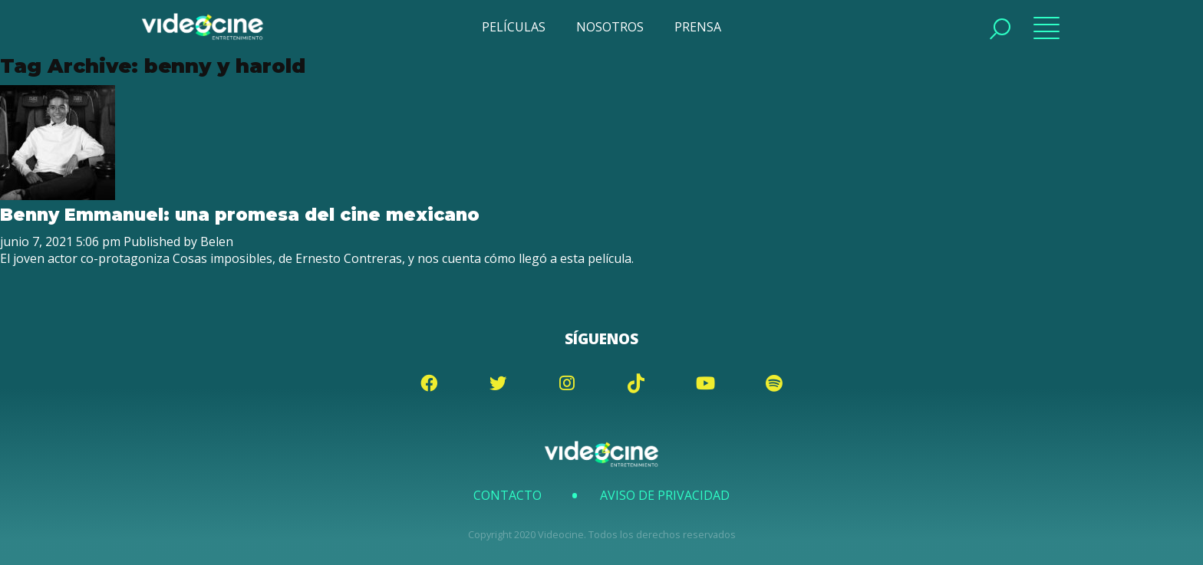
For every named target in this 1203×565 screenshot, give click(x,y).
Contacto (507, 495)
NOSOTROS (610, 26)
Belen (216, 241)
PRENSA (697, 26)
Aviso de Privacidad (665, 495)
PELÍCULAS (513, 26)
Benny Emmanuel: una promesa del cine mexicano (240, 214)
